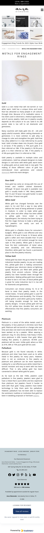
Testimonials (22, 454)
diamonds (6, 172)
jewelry (36, 396)
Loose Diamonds (23, 451)
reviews (27, 487)
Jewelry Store (34, 451)
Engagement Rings (11, 451)
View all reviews (22, 511)
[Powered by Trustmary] (22, 530)
